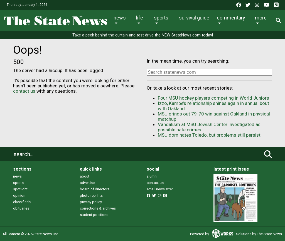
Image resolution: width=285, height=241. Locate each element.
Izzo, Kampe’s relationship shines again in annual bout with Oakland (213, 105)
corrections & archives (98, 208)
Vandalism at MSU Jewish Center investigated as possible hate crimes (209, 127)
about (84, 176)
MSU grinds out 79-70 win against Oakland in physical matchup (214, 116)
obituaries (21, 208)
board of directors (94, 189)
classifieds (22, 202)
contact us (24, 91)
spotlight (20, 189)
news (17, 176)
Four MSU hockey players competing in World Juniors (213, 98)
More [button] (261, 18)
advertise (87, 183)
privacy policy (91, 202)
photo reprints (91, 195)
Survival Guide (194, 18)
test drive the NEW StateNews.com (169, 35)
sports (18, 183)
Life (139, 18)
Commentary (231, 18)
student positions (94, 215)
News (120, 18)
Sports (161, 18)
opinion (19, 195)
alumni (152, 176)
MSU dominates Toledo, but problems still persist (209, 135)
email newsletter (160, 189)
